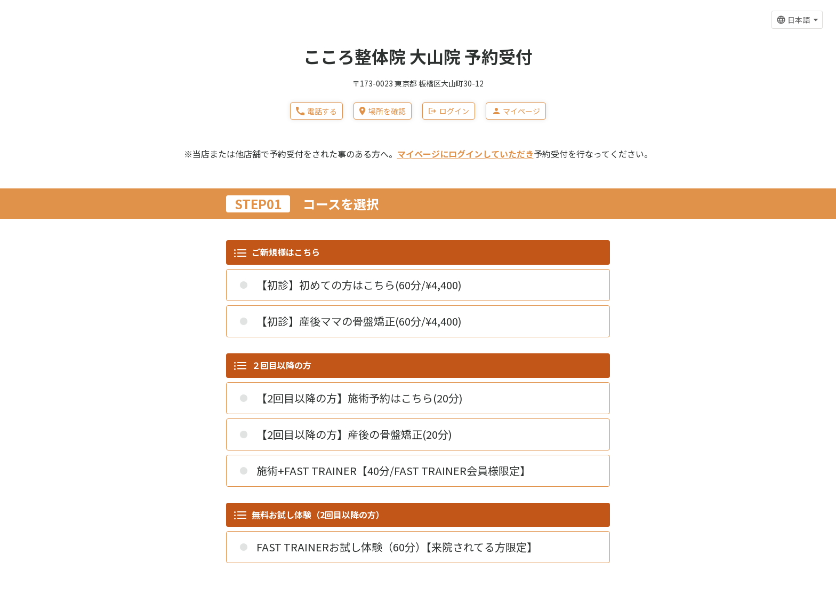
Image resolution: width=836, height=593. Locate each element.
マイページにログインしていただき (465, 153)
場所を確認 (382, 111)
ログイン (448, 111)
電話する (316, 111)
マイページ (516, 111)
